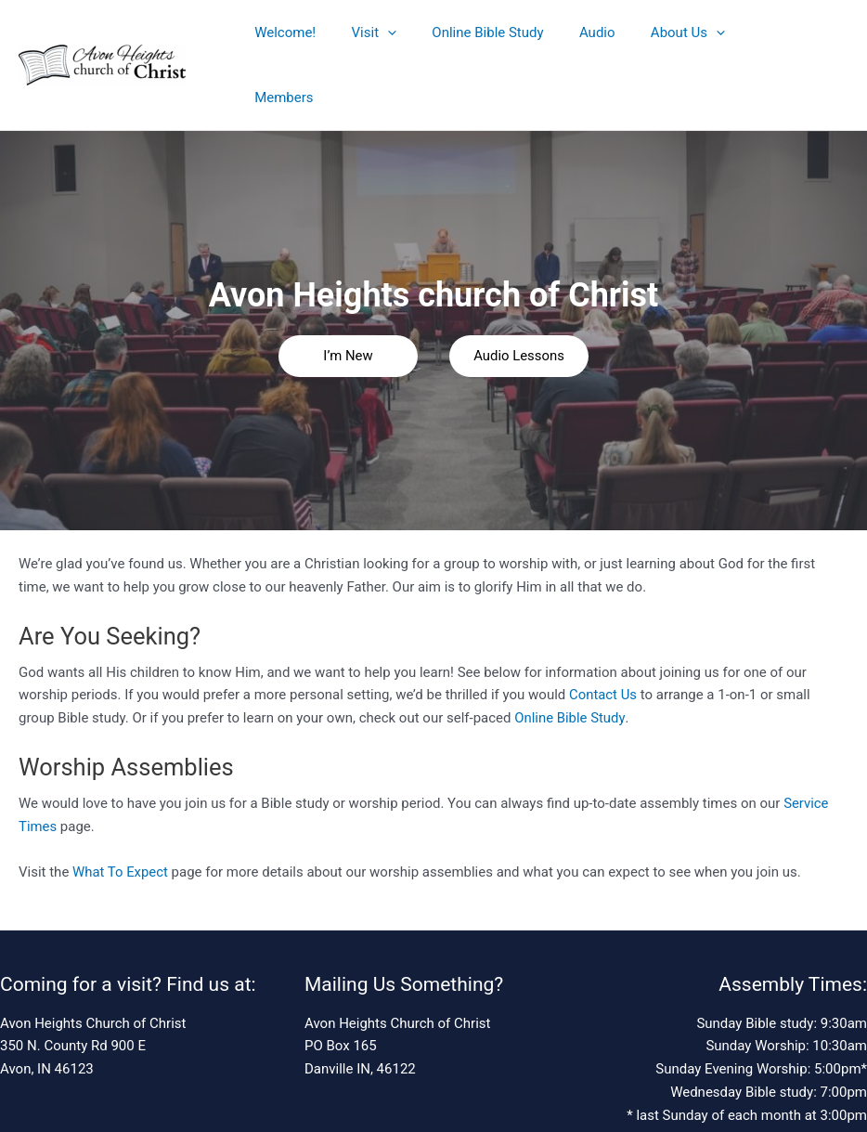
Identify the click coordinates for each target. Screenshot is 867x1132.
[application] (376, 34)
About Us (652, 34)
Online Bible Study (468, 34)
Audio (570, 34)
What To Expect (120, 810)
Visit (362, 34)
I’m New (348, 294)
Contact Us (603, 633)
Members (747, 34)
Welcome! (281, 34)
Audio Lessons (518, 294)
